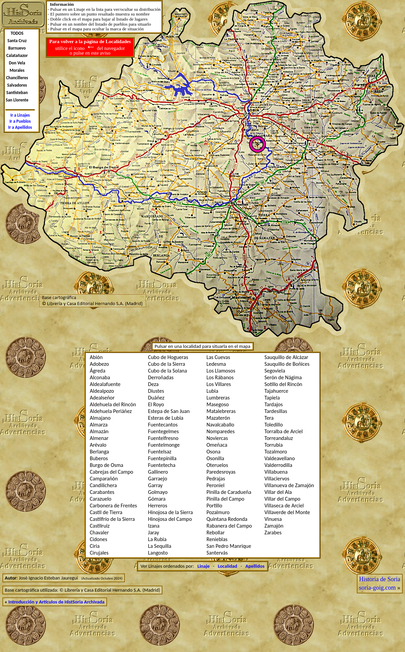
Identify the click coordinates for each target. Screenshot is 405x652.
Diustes (156, 391)
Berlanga (99, 451)
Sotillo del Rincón (283, 384)
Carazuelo (100, 499)
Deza (153, 384)
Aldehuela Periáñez (111, 411)
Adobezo (99, 364)
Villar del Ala (278, 492)
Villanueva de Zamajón (289, 485)
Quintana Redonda (227, 519)
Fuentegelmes (163, 431)
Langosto (158, 553)
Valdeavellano (280, 458)
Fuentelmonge (164, 445)
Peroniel (215, 485)
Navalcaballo (220, 424)
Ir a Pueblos (20, 121)
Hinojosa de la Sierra (170, 512)
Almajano (100, 418)
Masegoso (218, 404)
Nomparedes (221, 431)
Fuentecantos (163, 424)
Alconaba (100, 377)
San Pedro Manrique (229, 546)
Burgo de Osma (106, 465)
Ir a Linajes (20, 115)
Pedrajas (216, 478)
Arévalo (98, 445)
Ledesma (216, 364)
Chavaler (99, 532)
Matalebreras (221, 411)
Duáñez (156, 397)
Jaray (153, 532)
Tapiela (272, 397)
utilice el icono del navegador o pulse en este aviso (90, 47)
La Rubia (157, 539)
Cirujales (99, 553)
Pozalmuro (218, 512)
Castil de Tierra (106, 512)
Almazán (99, 431)
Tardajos (274, 404)
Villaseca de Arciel (284, 505)
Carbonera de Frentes (113, 505)
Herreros (157, 505)
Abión (96, 357)
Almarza (99, 424)
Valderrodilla (278, 465)
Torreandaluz (279, 438)
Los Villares (219, 384)
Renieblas (217, 539)
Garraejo (157, 478)
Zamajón (274, 526)
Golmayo (158, 492)
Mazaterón (218, 418)
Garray (155, 485)
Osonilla (215, 458)
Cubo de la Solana (167, 370)
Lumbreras (218, 397)
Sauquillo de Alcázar (286, 357)
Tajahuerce (277, 391)
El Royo (156, 404)
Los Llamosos (221, 370)
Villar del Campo (282, 499)
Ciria (95, 546)
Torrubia (274, 445)
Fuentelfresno (163, 438)
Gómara (157, 499)
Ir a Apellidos (20, 127)
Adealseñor (102, 397)
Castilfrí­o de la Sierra (112, 519)
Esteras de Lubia (166, 418)
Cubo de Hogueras (168, 357)
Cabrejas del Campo (111, 472)
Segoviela (275, 370)
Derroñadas (161, 377)
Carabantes (102, 492)
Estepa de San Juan (169, 411)
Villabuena (276, 472)
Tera (269, 418)
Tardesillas (276, 411)
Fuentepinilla (162, 458)
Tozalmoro (276, 451)
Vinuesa (273, 519)
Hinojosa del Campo (170, 519)
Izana (154, 526)
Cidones (98, 539)
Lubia (212, 391)
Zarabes (273, 532)
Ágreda (97, 370)
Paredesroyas (221, 472)
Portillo (214, 505)
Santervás (217, 553)
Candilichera (103, 485)
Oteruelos (217, 465)
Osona (213, 451)
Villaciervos (277, 478)
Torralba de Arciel (284, 431)
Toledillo (274, 424)
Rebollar (216, 532)
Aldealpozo (102, 391)
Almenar (99, 438)
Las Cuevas (218, 357)
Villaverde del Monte (287, 512)
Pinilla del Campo (225, 499)
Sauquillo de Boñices (287, 364)
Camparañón (104, 478)
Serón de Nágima (283, 377)
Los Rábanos (220, 377)
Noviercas (217, 438)
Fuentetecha (162, 465)
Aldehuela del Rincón (113, 404)
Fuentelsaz (159, 451)
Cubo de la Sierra (166, 364)
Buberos (99, 458)
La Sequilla (159, 546)
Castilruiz (100, 526)
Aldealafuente (105, 384)
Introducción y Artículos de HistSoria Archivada (56, 602)
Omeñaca (217, 445)
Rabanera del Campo (229, 526)
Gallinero (158, 472)
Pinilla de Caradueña (229, 492)
